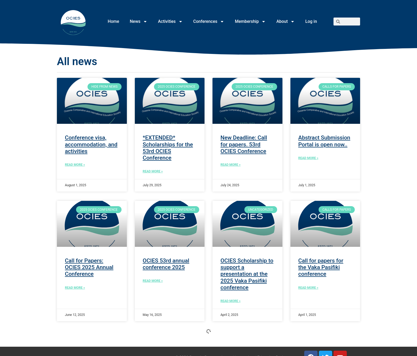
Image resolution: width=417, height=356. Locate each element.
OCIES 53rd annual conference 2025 (166, 263)
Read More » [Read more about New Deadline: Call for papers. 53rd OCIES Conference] (230, 165)
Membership (250, 21)
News (138, 21)
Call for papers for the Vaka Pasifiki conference (320, 267)
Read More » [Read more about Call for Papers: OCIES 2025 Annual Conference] (75, 288)
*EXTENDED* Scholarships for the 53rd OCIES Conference (168, 147)
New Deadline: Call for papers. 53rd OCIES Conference (243, 144)
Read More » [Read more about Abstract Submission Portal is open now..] (308, 158)
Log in (311, 21)
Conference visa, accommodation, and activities (91, 144)
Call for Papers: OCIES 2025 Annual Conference (89, 267)
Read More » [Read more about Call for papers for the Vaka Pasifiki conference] (308, 288)
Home (113, 21)
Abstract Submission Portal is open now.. (324, 140)
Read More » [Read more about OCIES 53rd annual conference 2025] (153, 281)
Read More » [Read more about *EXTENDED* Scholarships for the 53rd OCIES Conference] (153, 171)
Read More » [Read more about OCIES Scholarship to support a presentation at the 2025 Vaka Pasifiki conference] (230, 301)
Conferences (208, 21)
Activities (170, 21)
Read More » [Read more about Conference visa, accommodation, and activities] (75, 165)
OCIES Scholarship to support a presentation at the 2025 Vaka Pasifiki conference (246, 274)
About (285, 21)
